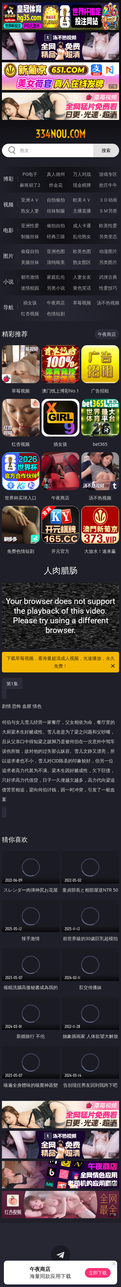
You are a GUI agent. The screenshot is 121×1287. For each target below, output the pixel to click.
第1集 (12, 683)
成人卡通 (82, 225)
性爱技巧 (108, 288)
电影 (8, 230)
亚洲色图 (56, 251)
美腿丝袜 (30, 262)
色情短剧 (56, 313)
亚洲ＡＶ (30, 200)
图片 (8, 255)
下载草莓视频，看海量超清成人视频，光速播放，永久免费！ (61, 662)
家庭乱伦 (56, 277)
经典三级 (56, 236)
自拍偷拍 (56, 200)
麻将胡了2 (30, 185)
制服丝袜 (30, 236)
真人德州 (56, 174)
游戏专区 (108, 174)
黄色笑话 (82, 288)
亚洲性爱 (30, 225)
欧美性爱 (108, 225)
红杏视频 (30, 313)
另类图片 (108, 262)
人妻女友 (82, 277)
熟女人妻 (30, 211)
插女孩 (30, 303)
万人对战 (82, 174)
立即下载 (98, 1273)
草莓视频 (82, 303)
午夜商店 (56, 303)
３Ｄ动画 (108, 200)
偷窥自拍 (30, 251)
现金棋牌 (82, 185)
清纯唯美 (56, 262)
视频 (8, 204)
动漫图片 (108, 251)
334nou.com (60, 134)
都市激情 (30, 277)
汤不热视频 (108, 303)
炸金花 (56, 185)
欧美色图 (82, 251)
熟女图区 (82, 262)
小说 (8, 281)
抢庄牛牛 (108, 185)
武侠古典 (108, 277)
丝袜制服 (56, 211)
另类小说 (56, 288)
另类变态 (108, 236)
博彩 (8, 178)
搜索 (106, 150)
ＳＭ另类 (108, 211)
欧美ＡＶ (82, 200)
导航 (8, 307)
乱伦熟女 (82, 236)
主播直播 (82, 211)
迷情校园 (30, 288)
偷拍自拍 (56, 225)
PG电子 (29, 174)
